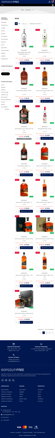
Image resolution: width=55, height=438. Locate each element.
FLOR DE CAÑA (4, 92)
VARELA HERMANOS (6, 99)
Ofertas (21, 401)
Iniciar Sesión (22, 389)
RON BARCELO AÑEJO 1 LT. (24, 166)
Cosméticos (40, 399)
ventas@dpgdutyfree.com (8, 414)
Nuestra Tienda (23, 399)
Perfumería (40, 389)
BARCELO (3, 90)
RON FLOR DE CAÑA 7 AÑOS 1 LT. (45, 202)
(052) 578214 (6, 417)
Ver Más (7, 109)
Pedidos (21, 394)
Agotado (24, 138)
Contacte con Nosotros (6, 401)
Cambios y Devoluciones (7, 399)
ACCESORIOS (4, 36)
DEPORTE (3, 42)
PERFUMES (7, 22)
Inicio (22, 10)
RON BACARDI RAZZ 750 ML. (45, 128)
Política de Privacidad (6, 394)
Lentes (39, 394)
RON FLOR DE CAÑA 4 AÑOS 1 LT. (24, 202)
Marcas (21, 396)
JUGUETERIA (4, 47)
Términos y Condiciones (6, 392)
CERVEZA (3, 56)
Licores (39, 392)
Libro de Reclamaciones (39, 432)
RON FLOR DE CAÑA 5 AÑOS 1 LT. (45, 166)
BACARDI (3, 87)
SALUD (2, 45)
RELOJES (7, 34)
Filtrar (5, 73)
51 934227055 (6, 420)
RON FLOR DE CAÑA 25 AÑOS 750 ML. (24, 313)
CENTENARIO (4, 107)
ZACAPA (3, 102)
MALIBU (3, 104)
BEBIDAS (3, 53)
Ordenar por (24, 23)
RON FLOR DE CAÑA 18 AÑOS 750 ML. (45, 238)
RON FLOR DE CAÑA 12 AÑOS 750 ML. (24, 238)
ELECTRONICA (7, 39)
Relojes (39, 396)
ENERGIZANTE (4, 59)
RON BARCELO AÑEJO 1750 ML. (24, 90)
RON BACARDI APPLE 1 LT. (44, 52)
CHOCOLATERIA (5, 50)
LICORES (24, 56)
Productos (28, 10)
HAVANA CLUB (4, 94)
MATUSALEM (4, 97)
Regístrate (21, 392)
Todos (2, 85)
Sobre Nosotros (5, 389)
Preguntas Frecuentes (6, 396)
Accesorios (40, 401)
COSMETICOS (7, 25)
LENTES (7, 31)
